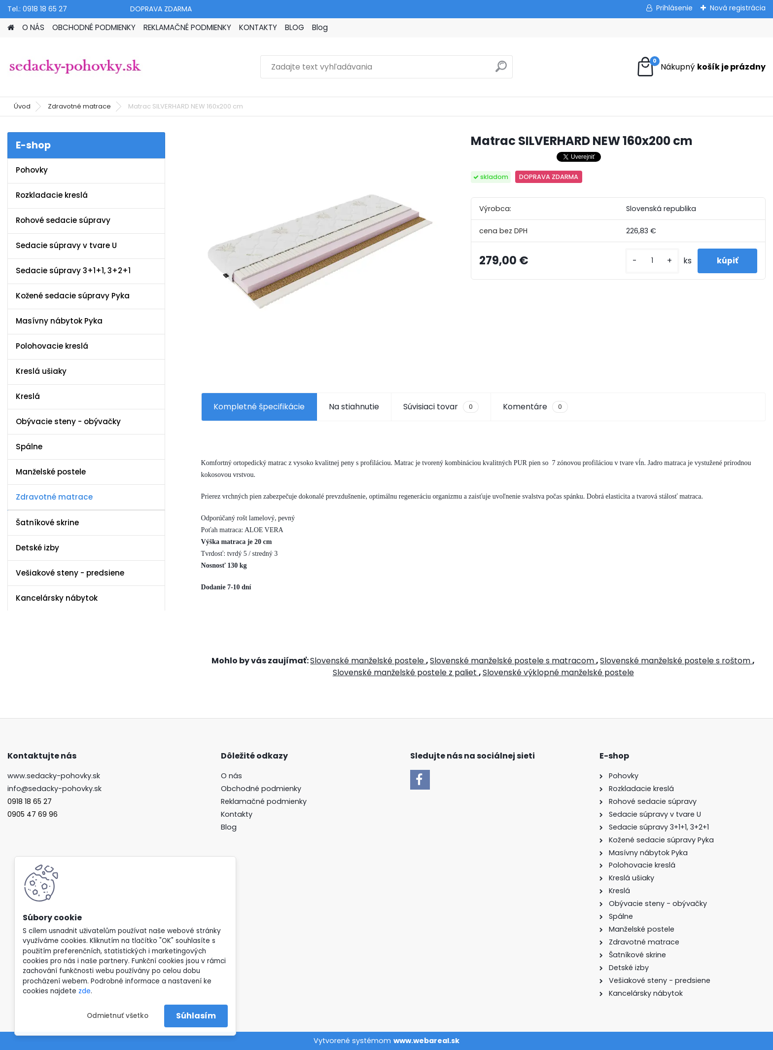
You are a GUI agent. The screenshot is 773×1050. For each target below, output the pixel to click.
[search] (501, 70)
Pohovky (32, 170)
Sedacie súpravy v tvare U (66, 245)
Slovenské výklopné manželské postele (558, 672)
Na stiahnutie (354, 406)
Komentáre (535, 407)
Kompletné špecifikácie (259, 406)
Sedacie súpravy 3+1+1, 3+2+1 (73, 270)
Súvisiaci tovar (441, 407)
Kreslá (28, 396)
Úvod (22, 106)
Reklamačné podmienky (264, 801)
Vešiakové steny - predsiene (70, 573)
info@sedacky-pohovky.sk (54, 789)
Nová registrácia (738, 8)
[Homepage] (10, 27)
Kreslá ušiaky (41, 371)
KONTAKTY (258, 27)
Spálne (29, 446)
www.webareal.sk (426, 1041)
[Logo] (75, 67)
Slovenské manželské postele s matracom (513, 660)
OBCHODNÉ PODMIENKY (94, 27)
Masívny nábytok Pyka (59, 321)
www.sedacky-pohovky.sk (53, 776)
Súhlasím (196, 1015)
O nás (231, 776)
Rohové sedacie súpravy (63, 220)
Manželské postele (51, 472)
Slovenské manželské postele (368, 660)
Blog (320, 27)
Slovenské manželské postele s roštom (676, 660)
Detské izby (37, 548)
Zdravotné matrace (79, 106)
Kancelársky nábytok (57, 598)
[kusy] (651, 260)
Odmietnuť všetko (117, 1015)
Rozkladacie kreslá (52, 195)
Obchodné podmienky (261, 789)
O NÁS (33, 27)
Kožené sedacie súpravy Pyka (73, 295)
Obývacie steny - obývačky (68, 421)
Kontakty (236, 814)
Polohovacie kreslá (52, 346)
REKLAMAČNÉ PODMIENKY (187, 27)
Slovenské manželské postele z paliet (406, 672)
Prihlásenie (674, 8)
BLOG (294, 27)
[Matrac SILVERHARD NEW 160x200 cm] (320, 251)
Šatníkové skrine (47, 522)
